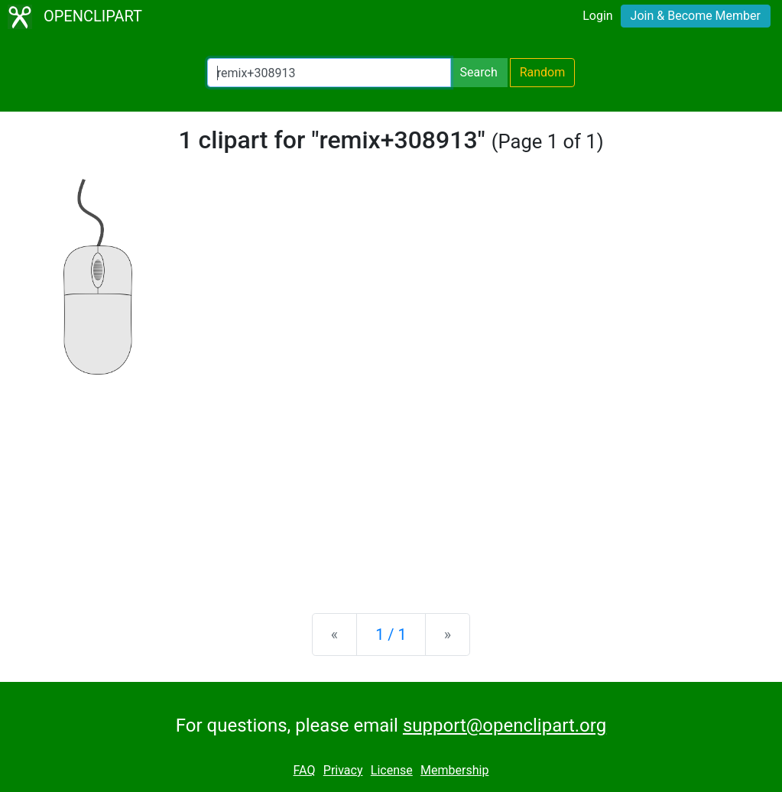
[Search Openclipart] (329, 72)
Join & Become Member (696, 15)
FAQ (305, 770)
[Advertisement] (391, 482)
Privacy (343, 770)
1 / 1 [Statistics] (391, 634)
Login (597, 15)
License (392, 770)
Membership (454, 770)
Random (543, 72)
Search (479, 72)
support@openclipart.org (504, 725)
